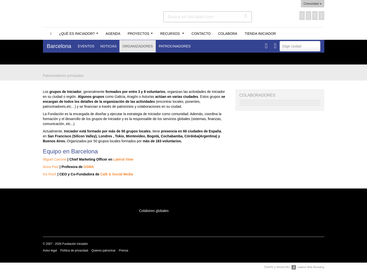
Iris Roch (50, 174)
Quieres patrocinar (103, 250)
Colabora (227, 34)
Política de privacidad (74, 250)
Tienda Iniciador (260, 34)
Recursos (173, 35)
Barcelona (59, 46)
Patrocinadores (175, 46)
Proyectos (141, 35)
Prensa (123, 250)
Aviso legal (50, 250)
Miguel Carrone (55, 159)
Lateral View (123, 159)
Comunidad (313, 3)
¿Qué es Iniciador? (79, 35)
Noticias (108, 46)
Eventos (86, 46)
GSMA (89, 167)
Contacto (201, 34)
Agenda (113, 34)
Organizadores (137, 46)
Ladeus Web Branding (310, 267)
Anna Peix (51, 167)
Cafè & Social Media (116, 174)
